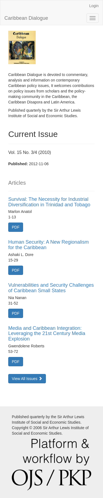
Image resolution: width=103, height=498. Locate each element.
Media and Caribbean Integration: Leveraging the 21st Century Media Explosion (46, 333)
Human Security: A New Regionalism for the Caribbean (48, 244)
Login (94, 6)
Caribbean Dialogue (26, 18)
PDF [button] (16, 227)
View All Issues (27, 378)
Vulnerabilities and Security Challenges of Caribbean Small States (51, 287)
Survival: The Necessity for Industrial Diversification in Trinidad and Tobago (49, 201)
